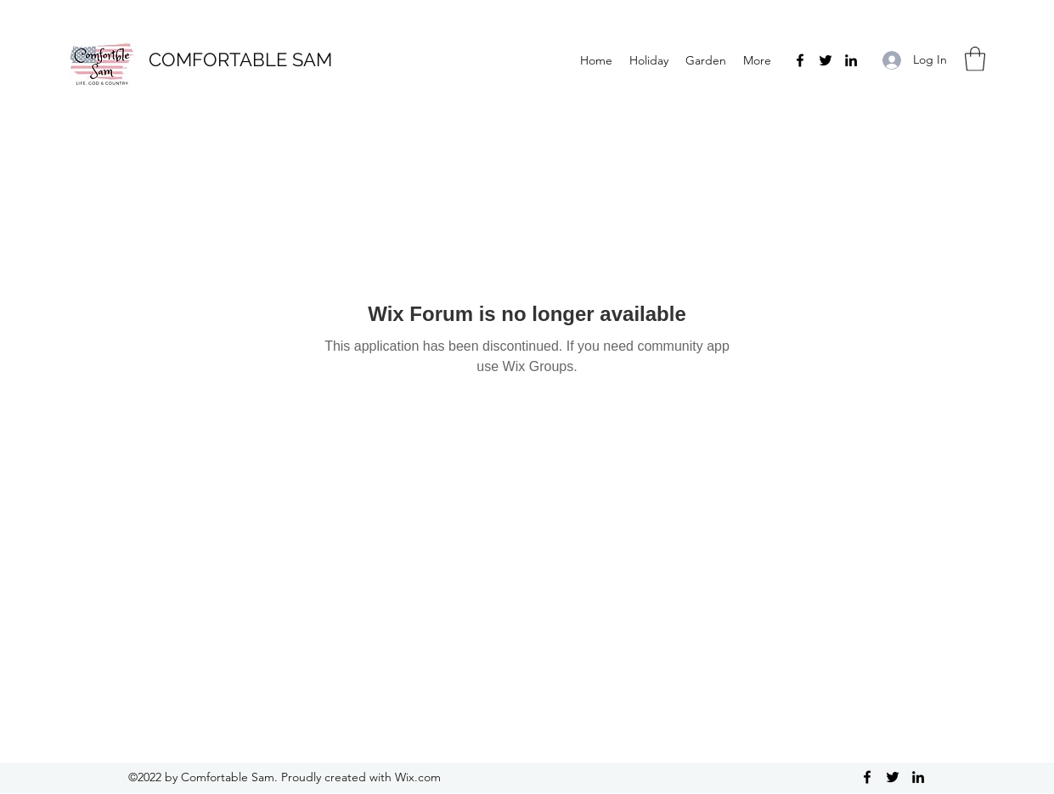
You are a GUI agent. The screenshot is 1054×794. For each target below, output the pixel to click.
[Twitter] (825, 60)
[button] (975, 59)
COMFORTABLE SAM (240, 59)
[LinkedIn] (851, 60)
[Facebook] (800, 60)
